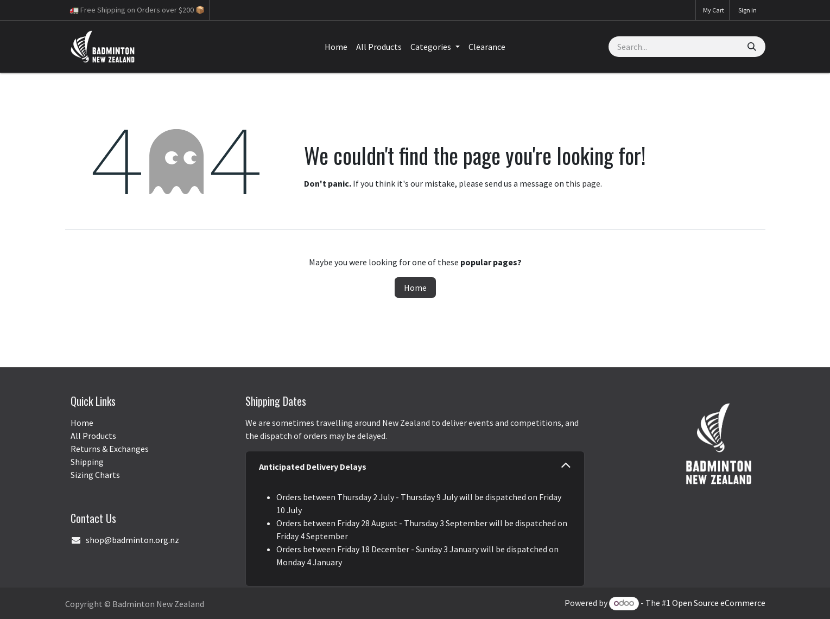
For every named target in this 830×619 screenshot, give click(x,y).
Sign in (747, 10)
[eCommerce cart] (712, 10)
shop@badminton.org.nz (132, 539)
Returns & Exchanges (110, 448)
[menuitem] (336, 47)
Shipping (87, 461)
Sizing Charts (95, 474)
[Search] (751, 46)
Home (415, 287)
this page (583, 183)
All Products (93, 435)
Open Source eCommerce (718, 602)
